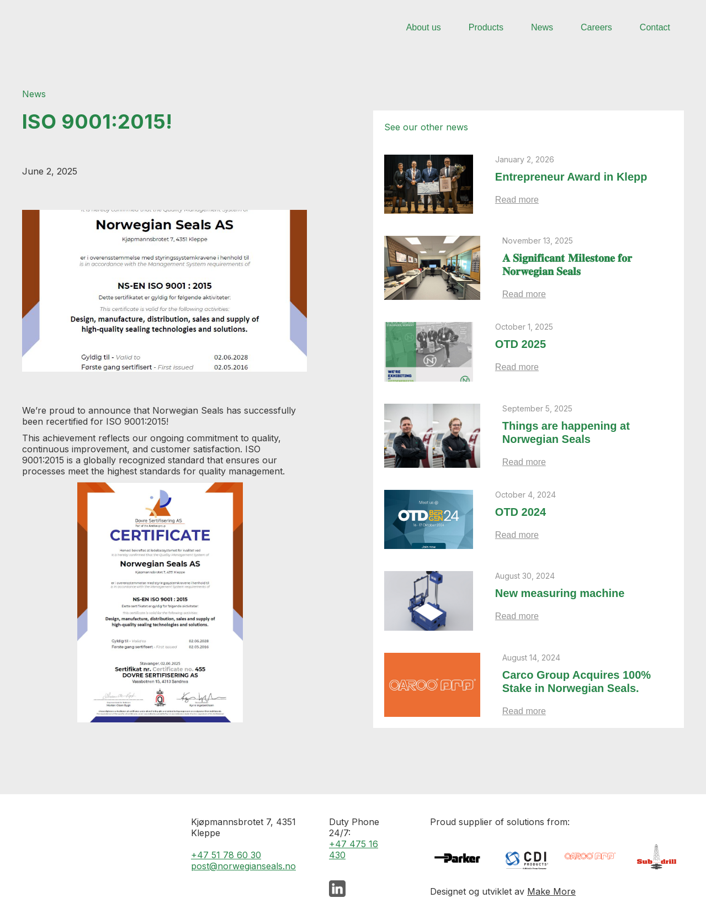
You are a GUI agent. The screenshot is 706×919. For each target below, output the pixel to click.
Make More (551, 891)
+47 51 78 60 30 (226, 854)
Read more (517, 199)
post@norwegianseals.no (243, 866)
